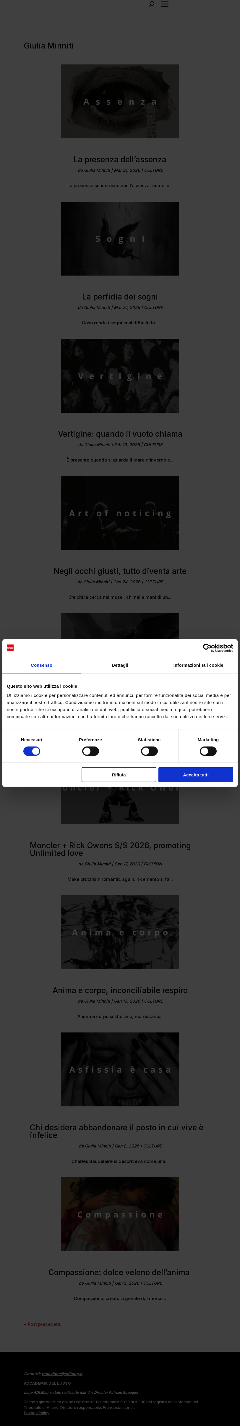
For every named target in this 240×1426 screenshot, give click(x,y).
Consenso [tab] (41, 664)
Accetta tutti (196, 774)
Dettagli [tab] (120, 664)
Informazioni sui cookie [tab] (198, 664)
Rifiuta (119, 774)
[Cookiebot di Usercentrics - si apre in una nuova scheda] (207, 647)
